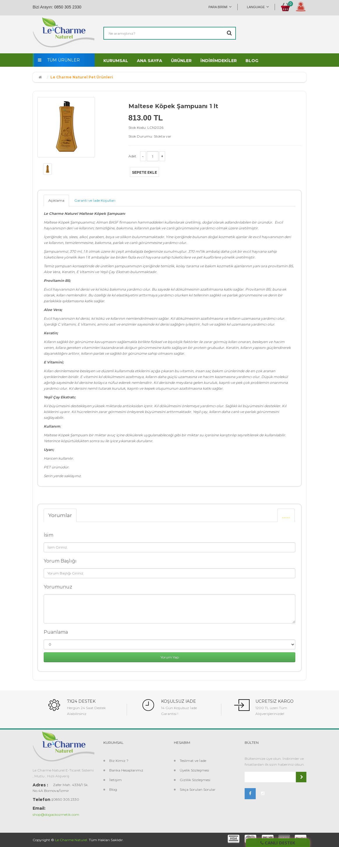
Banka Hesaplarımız (126, 770)
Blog (113, 789)
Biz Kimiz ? (118, 760)
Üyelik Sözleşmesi (194, 770)
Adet (132, 156)
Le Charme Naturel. (71, 840)
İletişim (115, 780)
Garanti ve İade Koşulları (94, 200)
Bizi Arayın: (43, 7)
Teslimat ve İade (193, 760)
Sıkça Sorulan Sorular (198, 789)
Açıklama (56, 200)
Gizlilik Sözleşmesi (195, 780)
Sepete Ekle (144, 172)
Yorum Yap (169, 657)
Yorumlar (60, 515)
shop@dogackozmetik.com (56, 814)
